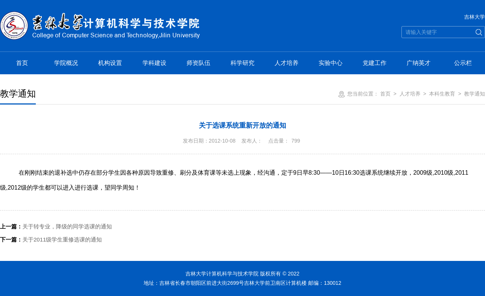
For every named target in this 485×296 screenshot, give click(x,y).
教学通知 (474, 94)
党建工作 (375, 63)
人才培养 (286, 63)
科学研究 (242, 63)
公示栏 (463, 63)
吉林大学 (474, 17)
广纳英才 (419, 63)
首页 (22, 63)
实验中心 (330, 63)
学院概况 (66, 63)
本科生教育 (442, 94)
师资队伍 (198, 63)
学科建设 (154, 63)
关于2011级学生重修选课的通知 (51, 239)
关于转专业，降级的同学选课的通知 (56, 226)
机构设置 (110, 63)
